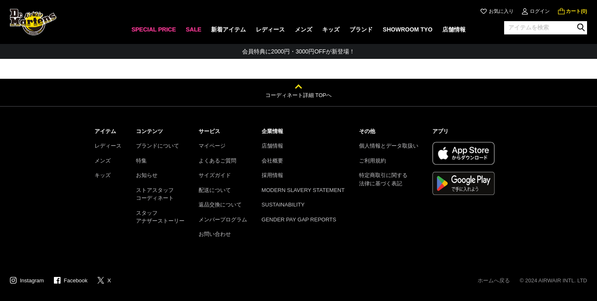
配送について (215, 190)
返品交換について (220, 204)
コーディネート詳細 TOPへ (298, 95)
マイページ (212, 146)
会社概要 (272, 161)
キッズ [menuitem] (331, 29)
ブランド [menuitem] (361, 29)
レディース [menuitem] (270, 29)
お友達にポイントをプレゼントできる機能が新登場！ (298, 51)
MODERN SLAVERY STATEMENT (303, 190)
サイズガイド (215, 175)
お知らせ (147, 175)
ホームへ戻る (494, 280)
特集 (141, 161)
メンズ (103, 161)
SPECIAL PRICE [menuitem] (153, 29)
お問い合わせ (215, 234)
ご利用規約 (372, 161)
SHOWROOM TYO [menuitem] (407, 29)
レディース (108, 146)
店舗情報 (272, 146)
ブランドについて (157, 146)
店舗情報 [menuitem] (454, 29)
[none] (153, 32)
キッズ (103, 175)
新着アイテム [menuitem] (228, 29)
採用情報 (272, 175)
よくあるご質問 (217, 161)
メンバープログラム (223, 219)
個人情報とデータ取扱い (388, 146)
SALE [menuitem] (193, 29)
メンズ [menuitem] (303, 29)
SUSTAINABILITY (283, 204)
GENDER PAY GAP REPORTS (299, 219)
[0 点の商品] (572, 11)
